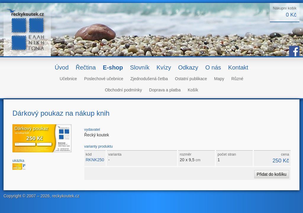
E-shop (113, 67)
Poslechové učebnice (103, 78)
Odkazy (188, 67)
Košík (193, 90)
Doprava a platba (165, 90)
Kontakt (238, 67)
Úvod (62, 67)
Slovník (139, 67)
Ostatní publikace (191, 78)
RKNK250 (95, 159)
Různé (237, 78)
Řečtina (86, 67)
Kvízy (164, 67)
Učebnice (68, 78)
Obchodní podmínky (123, 90)
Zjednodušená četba (149, 78)
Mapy (219, 78)
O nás (213, 67)
